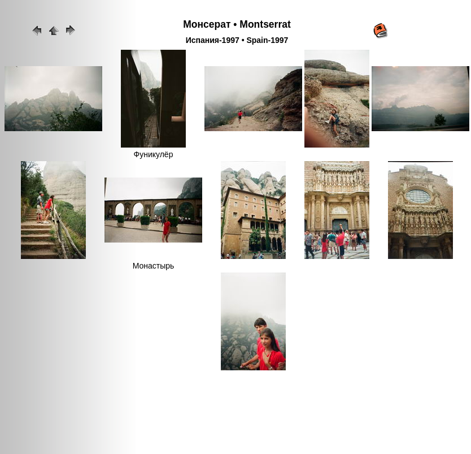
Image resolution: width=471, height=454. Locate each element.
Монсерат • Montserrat (237, 24)
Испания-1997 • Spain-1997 (237, 40)
